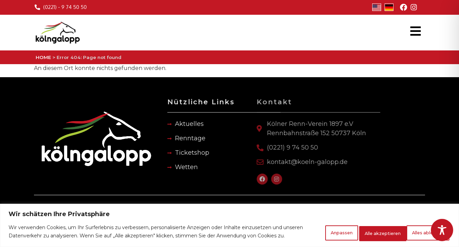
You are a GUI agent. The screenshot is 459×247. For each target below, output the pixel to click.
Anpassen (304, 229)
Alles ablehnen (358, 229)
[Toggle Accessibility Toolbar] (442, 230)
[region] (229, 222)
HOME (43, 57)
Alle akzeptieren (420, 229)
